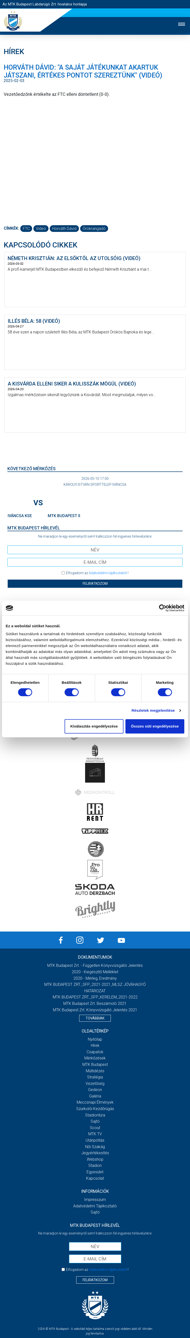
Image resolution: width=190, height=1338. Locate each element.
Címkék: (11, 228)
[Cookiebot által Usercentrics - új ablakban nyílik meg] (162, 608)
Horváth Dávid (64, 228)
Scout (95, 1127)
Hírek (95, 1045)
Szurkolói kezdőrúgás (95, 1108)
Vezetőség (95, 1083)
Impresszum (95, 1199)
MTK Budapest (95, 1064)
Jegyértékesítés (95, 1153)
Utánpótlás (95, 1140)
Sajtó (95, 1121)
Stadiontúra (95, 1115)
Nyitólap (95, 1039)
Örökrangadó (94, 228)
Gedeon (95, 1089)
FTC (26, 228)
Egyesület (95, 1172)
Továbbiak (95, 1018)
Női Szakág (95, 1146)
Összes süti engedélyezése (155, 726)
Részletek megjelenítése (153, 710)
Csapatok (95, 1052)
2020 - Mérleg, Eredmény (95, 978)
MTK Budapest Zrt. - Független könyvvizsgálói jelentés (95, 965)
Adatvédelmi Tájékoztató (95, 1206)
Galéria (95, 1096)
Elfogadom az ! (97, 573)
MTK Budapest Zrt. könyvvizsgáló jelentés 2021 (95, 1010)
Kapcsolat (95, 1178)
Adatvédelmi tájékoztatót (108, 573)
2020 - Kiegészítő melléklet (95, 972)
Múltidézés (95, 1071)
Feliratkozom (95, 584)
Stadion (95, 1165)
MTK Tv (95, 1134)
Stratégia (95, 1077)
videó (41, 228)
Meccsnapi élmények (95, 1102)
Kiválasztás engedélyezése (94, 726)
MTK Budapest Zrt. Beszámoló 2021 (95, 1003)
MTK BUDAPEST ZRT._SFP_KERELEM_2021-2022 (95, 997)
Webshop (95, 1159)
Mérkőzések (95, 1058)
